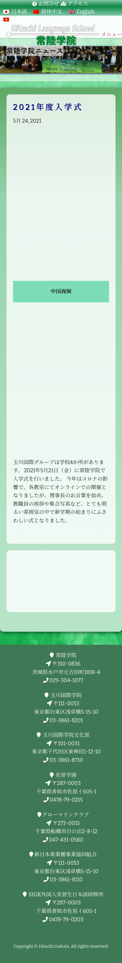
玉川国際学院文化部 (64, 735)
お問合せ (48, 4)
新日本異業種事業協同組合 (65, 854)
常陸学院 (64, 655)
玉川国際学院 (64, 695)
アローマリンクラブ (64, 815)
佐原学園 (64, 775)
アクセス (78, 4)
